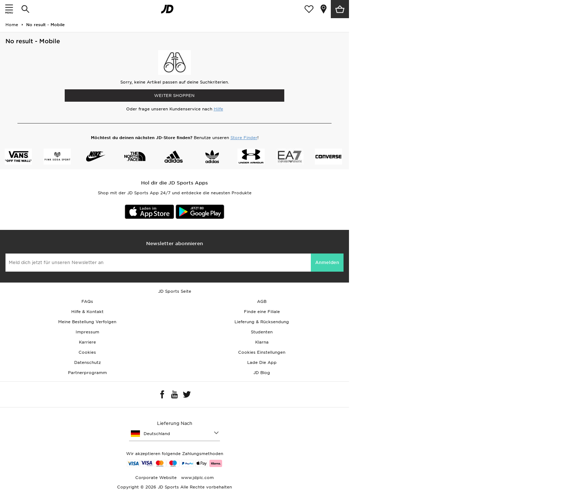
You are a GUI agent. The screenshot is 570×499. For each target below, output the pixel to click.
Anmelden (327, 262)
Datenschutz (87, 362)
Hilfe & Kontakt (87, 311)
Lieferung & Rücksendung (261, 321)
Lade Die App (262, 362)
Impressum (87, 331)
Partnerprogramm (87, 372)
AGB (261, 301)
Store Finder (243, 137)
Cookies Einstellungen (261, 352)
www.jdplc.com (197, 477)
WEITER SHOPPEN (174, 95)
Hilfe (218, 108)
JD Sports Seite (174, 291)
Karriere (87, 342)
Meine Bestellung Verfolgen (87, 321)
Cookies (87, 352)
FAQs (87, 301)
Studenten (262, 331)
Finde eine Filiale (262, 311)
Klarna (262, 342)
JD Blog (261, 372)
